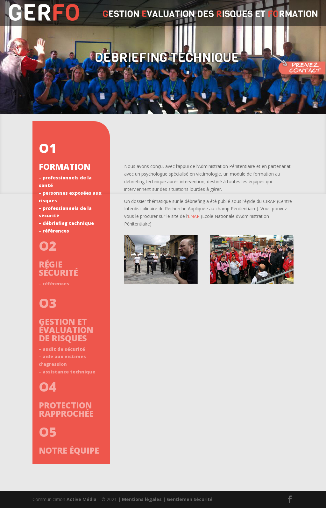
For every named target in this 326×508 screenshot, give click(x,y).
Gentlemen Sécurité (190, 499)
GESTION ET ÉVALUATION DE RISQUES (66, 330)
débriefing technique (68, 223)
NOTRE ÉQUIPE (69, 450)
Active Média (81, 499)
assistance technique (69, 372)
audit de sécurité (64, 349)
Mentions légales (142, 499)
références (56, 231)
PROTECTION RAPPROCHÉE (66, 409)
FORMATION (64, 166)
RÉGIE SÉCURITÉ (58, 268)
